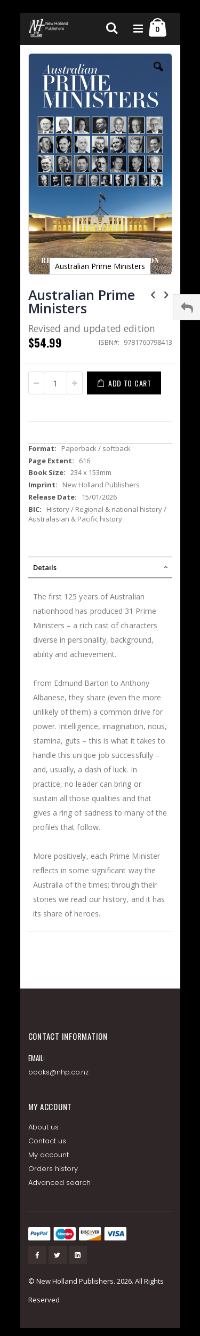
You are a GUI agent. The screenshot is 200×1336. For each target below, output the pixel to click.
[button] (158, 74)
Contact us (47, 1141)
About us (43, 1127)
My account (48, 1155)
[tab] (100, 567)
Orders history (53, 1169)
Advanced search (59, 1182)
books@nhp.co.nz (58, 1072)
